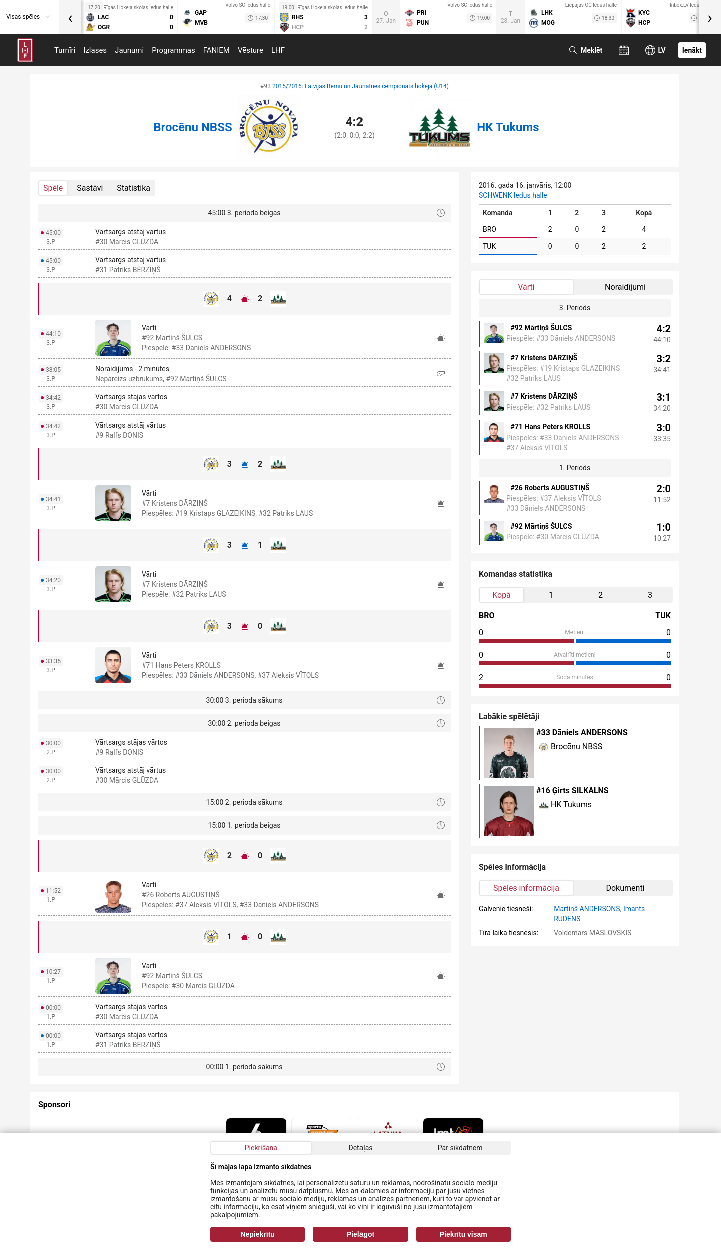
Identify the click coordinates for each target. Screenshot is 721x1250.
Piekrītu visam (463, 1234)
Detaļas (360, 1148)
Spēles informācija (526, 888)
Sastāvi (90, 188)
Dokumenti (625, 888)
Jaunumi (129, 50)
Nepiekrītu (257, 1234)
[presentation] (70, 17)
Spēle (53, 188)
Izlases (95, 50)
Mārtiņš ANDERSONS (587, 909)
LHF (278, 50)
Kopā (501, 595)
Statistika (133, 188)
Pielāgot (360, 1234)
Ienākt (692, 50)
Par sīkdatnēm (460, 1148)
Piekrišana (261, 1148)
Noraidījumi (625, 287)
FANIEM (216, 50)
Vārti (526, 287)
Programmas (173, 50)
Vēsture (250, 50)
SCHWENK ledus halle (513, 195)
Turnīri (64, 50)
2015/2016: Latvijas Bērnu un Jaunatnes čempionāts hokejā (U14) (360, 86)
